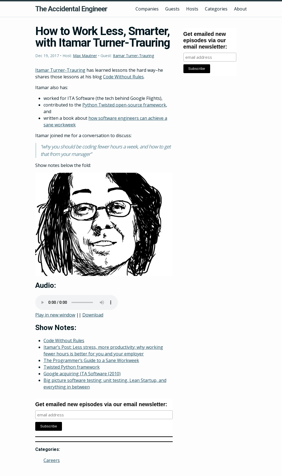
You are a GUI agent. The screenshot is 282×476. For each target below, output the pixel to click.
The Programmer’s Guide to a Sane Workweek (91, 360)
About (240, 9)
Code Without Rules (123, 77)
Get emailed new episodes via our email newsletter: (101, 404)
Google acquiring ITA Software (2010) (82, 374)
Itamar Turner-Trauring (133, 55)
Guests (172, 9)
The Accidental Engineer (71, 9)
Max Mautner (85, 55)
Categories (216, 9)
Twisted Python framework (72, 367)
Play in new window (55, 315)
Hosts (192, 9)
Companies (147, 9)
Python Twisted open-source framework (124, 105)
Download (92, 315)
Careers (52, 460)
